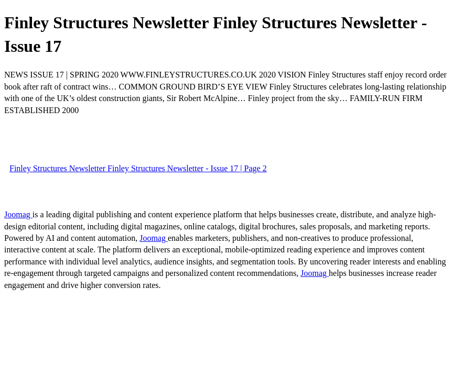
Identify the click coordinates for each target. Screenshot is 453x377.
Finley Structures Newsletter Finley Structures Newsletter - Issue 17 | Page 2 (138, 168)
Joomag (18, 214)
